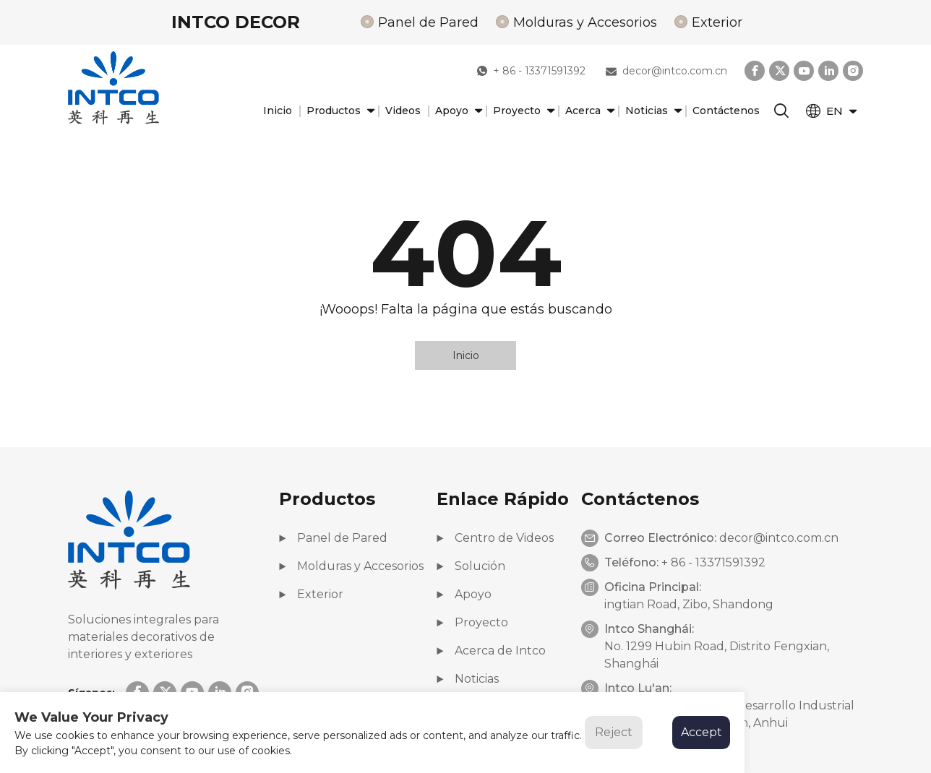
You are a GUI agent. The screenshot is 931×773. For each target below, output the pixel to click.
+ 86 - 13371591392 (531, 70)
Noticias (651, 111)
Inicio (277, 110)
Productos (338, 111)
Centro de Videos (495, 538)
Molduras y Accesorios (585, 22)
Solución (471, 566)
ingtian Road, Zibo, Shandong (688, 604)
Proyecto (522, 111)
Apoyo (457, 111)
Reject (613, 732)
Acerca (588, 111)
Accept (701, 732)
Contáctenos (726, 110)
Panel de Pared (428, 22)
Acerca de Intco (491, 650)
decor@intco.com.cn (666, 70)
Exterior (717, 22)
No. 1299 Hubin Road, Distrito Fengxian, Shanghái (716, 654)
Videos (403, 110)
